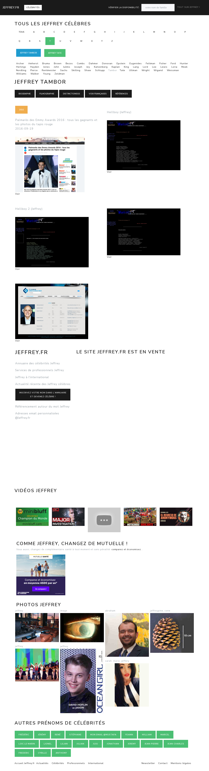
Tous (21, 32)
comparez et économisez (126, 549)
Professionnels (76, 763)
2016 (21, 109)
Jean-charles (176, 743)
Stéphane (75, 734)
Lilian (64, 743)
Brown (57, 63)
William (147, 734)
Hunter (184, 63)
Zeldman (59, 73)
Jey (88, 66)
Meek (184, 66)
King (126, 66)
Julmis (67, 66)
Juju (95, 743)
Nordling (21, 70)
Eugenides (135, 63)
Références (121, 93)
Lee (154, 66)
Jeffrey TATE (55, 53)
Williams (21, 73)
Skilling (76, 70)
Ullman (133, 70)
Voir (17, 193)
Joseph (78, 66)
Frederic (24, 753)
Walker (35, 73)
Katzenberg (100, 66)
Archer (20, 63)
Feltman (150, 63)
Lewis (164, 66)
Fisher (163, 63)
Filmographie (47, 93)
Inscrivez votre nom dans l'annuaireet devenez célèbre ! (42, 394)
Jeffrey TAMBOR (28, 53)
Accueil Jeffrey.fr (25, 763)
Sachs (64, 70)
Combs (80, 63)
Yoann (129, 734)
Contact (163, 763)
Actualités (42, 763)
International (96, 763)
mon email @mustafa (103, 734)
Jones (46, 66)
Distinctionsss (71, 93)
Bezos (69, 63)
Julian (80, 743)
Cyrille (42, 753)
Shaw (88, 70)
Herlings (21, 66)
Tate (122, 70)
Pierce (34, 70)
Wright (145, 70)
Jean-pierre (152, 743)
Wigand (158, 70)
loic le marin (27, 743)
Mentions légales (181, 763)
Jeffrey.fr (11, 7)
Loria (174, 66)
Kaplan (115, 66)
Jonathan (113, 743)
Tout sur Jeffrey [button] (187, 7)
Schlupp (100, 70)
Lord (145, 66)
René (58, 734)
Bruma (46, 63)
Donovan (107, 63)
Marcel (165, 734)
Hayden (35, 66)
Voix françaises (98, 93)
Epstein (121, 63)
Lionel (48, 743)
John (56, 66)
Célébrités (33, 7)
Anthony (61, 753)
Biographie (25, 93)
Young (46, 73)
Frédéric (24, 734)
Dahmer (93, 63)
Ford (173, 63)
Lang (135, 66)
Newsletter (148, 763)
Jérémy (42, 734)
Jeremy (132, 743)
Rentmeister (49, 70)
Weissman (173, 70)
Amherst (33, 63)
